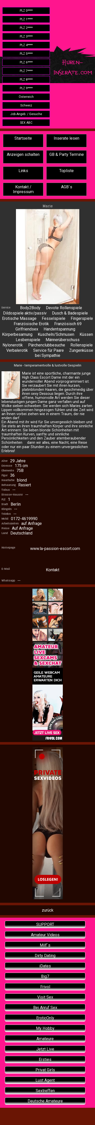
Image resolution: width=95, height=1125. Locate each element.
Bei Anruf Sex (45, 1007)
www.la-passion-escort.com (55, 548)
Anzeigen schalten (23, 154)
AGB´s (66, 187)
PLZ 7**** (26, 71)
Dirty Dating (45, 955)
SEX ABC (26, 122)
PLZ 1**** (26, 19)
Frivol (45, 986)
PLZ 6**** (26, 62)
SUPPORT (45, 924)
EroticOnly (45, 1018)
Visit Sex (45, 997)
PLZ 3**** (26, 36)
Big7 (45, 976)
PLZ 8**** (26, 79)
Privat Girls (45, 1069)
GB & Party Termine (66, 154)
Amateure (45, 1038)
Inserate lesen (66, 138)
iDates (45, 966)
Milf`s (45, 945)
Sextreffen (45, 1090)
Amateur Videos (45, 934)
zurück (47, 910)
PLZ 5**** (26, 54)
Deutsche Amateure (45, 1101)
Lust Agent (45, 1080)
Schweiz (26, 105)
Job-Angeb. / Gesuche (26, 114)
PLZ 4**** (26, 45)
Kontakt (52, 569)
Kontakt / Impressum (23, 189)
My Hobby (45, 1028)
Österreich (26, 97)
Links (23, 170)
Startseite (23, 138)
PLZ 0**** (26, 10)
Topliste (66, 170)
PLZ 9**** (26, 88)
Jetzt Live (45, 1049)
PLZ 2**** (26, 28)
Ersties (45, 1059)
